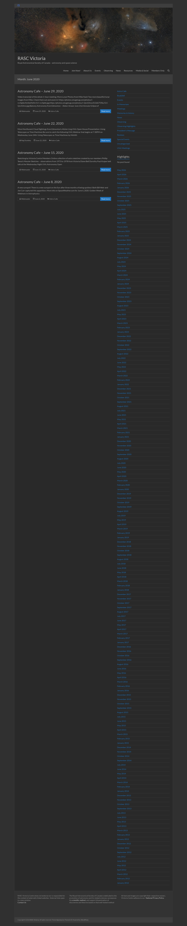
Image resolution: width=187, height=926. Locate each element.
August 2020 (122, 458)
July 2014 (121, 765)
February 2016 (123, 686)
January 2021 (123, 437)
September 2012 (124, 852)
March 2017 (122, 633)
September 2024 (124, 253)
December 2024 (124, 240)
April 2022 (121, 371)
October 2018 (123, 550)
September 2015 (124, 708)
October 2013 (123, 804)
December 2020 (124, 441)
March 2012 (122, 874)
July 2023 (121, 310)
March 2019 (122, 528)
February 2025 (123, 231)
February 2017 (123, 638)
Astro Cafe (54, 111)
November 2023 (124, 292)
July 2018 (121, 563)
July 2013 (121, 813)
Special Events (123, 139)
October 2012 (123, 848)
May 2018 (121, 572)
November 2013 (124, 800)
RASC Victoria (31, 58)
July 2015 (121, 716)
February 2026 (123, 183)
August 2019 (122, 511)
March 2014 (122, 782)
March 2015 (122, 734)
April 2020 (121, 476)
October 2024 (123, 249)
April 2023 (121, 318)
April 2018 (121, 577)
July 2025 (121, 209)
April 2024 (121, 270)
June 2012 (121, 861)
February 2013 (123, 835)
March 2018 (122, 581)
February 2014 (123, 786)
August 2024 (122, 257)
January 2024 (123, 284)
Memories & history (125, 113)
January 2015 (123, 743)
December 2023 (124, 288)
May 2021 (121, 419)
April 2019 (121, 524)
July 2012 (121, 856)
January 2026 (123, 187)
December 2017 (124, 594)
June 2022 (121, 362)
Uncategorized (123, 143)
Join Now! (76, 70)
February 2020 (123, 485)
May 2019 (121, 520)
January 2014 (123, 791)
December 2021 (124, 388)
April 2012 (121, 870)
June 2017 (121, 620)
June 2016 (121, 668)
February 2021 (123, 432)
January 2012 (123, 883)
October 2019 (123, 502)
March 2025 (122, 227)
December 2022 (124, 336)
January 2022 (123, 384)
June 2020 (121, 467)
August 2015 (122, 712)
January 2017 (123, 642)
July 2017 (121, 616)
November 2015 (124, 699)
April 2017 (121, 629)
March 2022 (122, 375)
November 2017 (124, 598)
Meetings (121, 108)
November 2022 (124, 340)
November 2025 (124, 196)
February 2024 (123, 279)
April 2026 (121, 174)
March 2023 (122, 323)
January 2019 (123, 537)
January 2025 (123, 235)
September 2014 (124, 760)
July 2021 (121, 410)
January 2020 (123, 489)
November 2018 (124, 546)
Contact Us (22, 902)
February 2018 (123, 585)
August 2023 (122, 305)
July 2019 (121, 515)
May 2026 (121, 170)
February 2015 (123, 738)
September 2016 (124, 660)
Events (98, 70)
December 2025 (124, 192)
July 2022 (121, 358)
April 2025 (121, 222)
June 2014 (121, 769)
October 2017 (123, 603)
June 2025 (121, 214)
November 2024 (124, 244)
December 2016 (124, 646)
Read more (105, 111)
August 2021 (122, 406)
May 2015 (121, 725)
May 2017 (121, 625)
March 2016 (122, 681)
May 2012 (121, 865)
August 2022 (122, 353)
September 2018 (124, 555)
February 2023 (123, 327)
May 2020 (121, 472)
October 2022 (123, 345)
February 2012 (123, 878)
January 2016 (123, 690)
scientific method (79, 900)
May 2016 (121, 673)
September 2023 (124, 301)
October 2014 (123, 756)
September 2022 (124, 349)
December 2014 (124, 747)
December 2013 (124, 795)
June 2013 (121, 817)
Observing (108, 70)
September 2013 (124, 808)
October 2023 (123, 297)
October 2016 (123, 655)
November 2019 (124, 498)
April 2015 (121, 730)
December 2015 (124, 695)
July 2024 (121, 262)
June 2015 (121, 721)
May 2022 (121, 367)
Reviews (120, 135)
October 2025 (123, 200)
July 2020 (121, 463)
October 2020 (123, 450)
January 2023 (123, 332)
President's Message (126, 130)
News (118, 70)
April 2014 (121, 778)
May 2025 (121, 218)
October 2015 (123, 703)
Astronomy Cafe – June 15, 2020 (40, 153)
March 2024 (122, 275)
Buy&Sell (121, 95)
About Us (87, 70)
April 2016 (121, 677)
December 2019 (124, 493)
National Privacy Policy (155, 898)
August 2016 (122, 664)
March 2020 (122, 480)
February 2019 (123, 533)
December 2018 (124, 542)
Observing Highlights (126, 126)
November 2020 (124, 445)
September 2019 (124, 507)
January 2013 (123, 839)
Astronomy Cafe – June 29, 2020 (40, 91)
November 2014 (124, 751)
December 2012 (124, 843)
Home (65, 70)
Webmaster (25, 111)
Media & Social (142, 70)
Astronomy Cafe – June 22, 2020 (40, 123)
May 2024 (121, 266)
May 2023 (121, 314)
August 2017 (122, 612)
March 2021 (122, 428)
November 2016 (124, 651)
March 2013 (122, 830)
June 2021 (121, 415)
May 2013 (121, 821)
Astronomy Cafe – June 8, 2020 (40, 182)
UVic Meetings (123, 148)
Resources (128, 70)
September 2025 (124, 205)
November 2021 (124, 393)
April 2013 (121, 826)
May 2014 (121, 773)
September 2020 (124, 454)
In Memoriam (123, 104)
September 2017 (124, 607)
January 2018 (123, 590)
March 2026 (122, 179)
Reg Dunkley (26, 140)
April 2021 (121, 423)
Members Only (158, 70)
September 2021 (124, 402)
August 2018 (122, 559)
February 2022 (123, 380)
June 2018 (121, 568)
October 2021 (123, 397)
